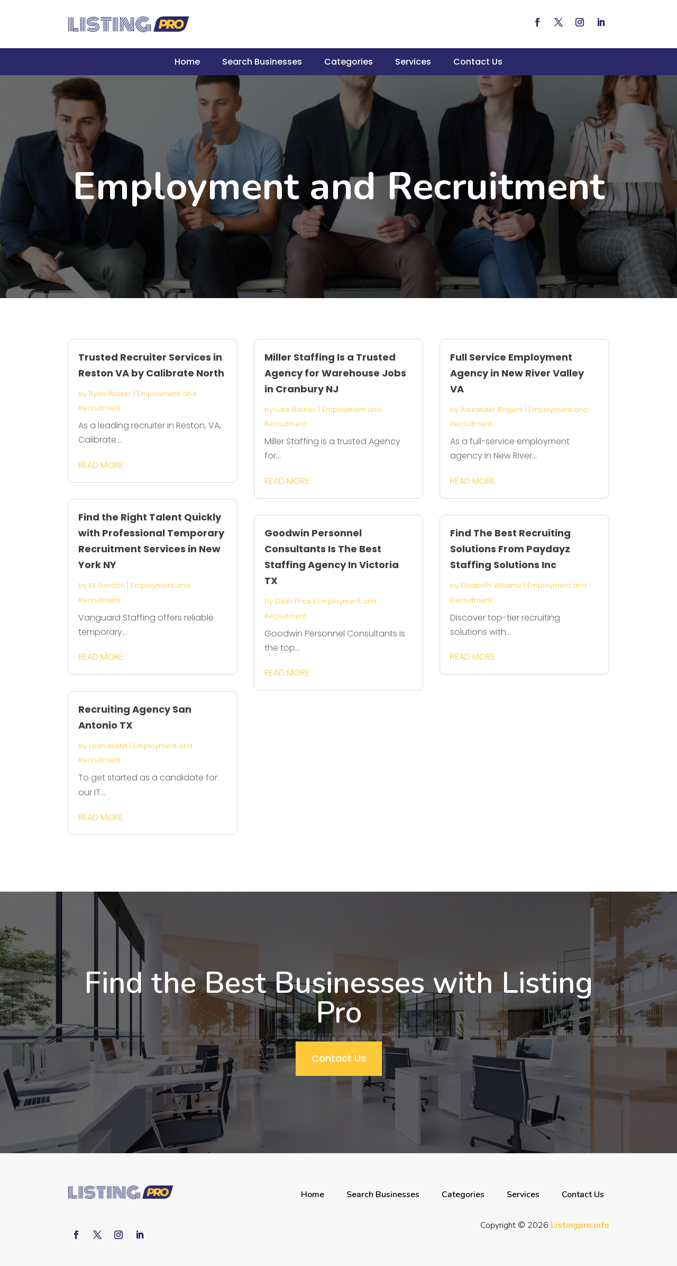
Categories (348, 62)
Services (413, 62)
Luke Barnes (295, 410)
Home (187, 62)
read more (100, 465)
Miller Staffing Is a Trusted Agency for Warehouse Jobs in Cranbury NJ (335, 373)
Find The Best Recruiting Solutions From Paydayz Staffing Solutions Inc (510, 548)
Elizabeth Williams (491, 585)
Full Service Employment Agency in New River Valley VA (517, 373)
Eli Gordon (107, 585)
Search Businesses (262, 62)
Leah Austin (108, 746)
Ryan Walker (110, 394)
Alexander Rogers (492, 410)
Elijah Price (293, 601)
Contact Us (477, 62)
